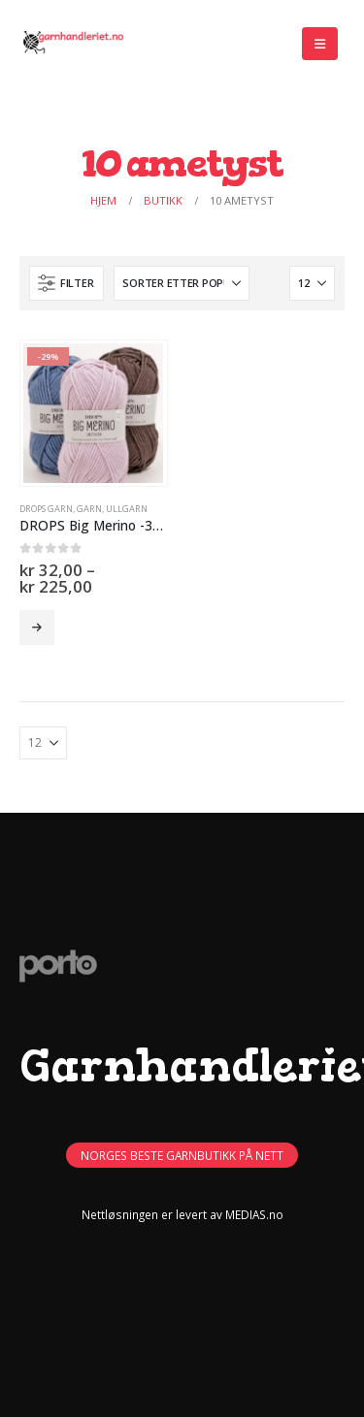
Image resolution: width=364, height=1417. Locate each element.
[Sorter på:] (181, 283)
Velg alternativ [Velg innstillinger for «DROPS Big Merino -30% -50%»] (36, 627)
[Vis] (312, 283)
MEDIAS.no (254, 1214)
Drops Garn (46, 508)
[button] (320, 43)
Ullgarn (127, 508)
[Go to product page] (93, 413)
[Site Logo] (72, 43)
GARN (89, 508)
